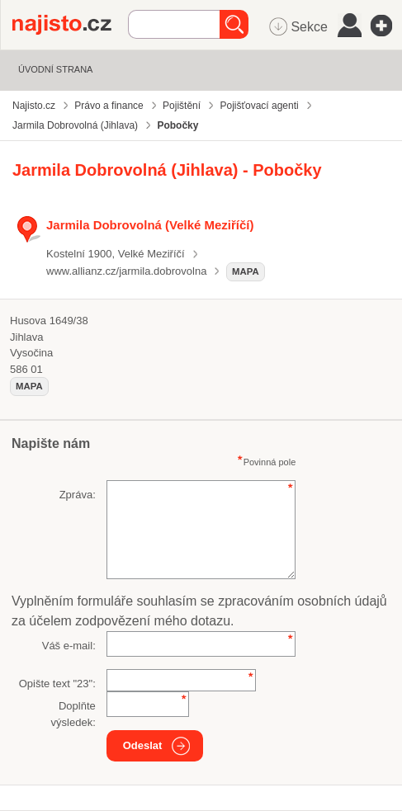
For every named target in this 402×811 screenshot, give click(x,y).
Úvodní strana (55, 69)
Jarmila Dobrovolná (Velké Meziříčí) (150, 225)
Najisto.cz (70, 24)
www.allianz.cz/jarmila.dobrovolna (126, 271)
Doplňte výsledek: (73, 714)
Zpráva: (77, 494)
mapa (245, 271)
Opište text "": (57, 683)
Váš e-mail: (69, 645)
